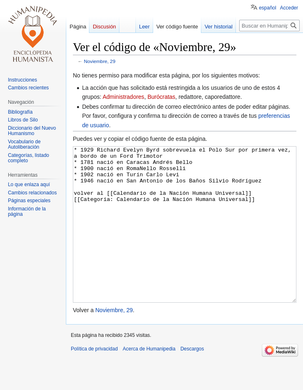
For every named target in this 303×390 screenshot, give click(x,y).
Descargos (192, 380)
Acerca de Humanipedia (149, 380)
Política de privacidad (94, 380)
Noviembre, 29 (99, 61)
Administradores (123, 96)
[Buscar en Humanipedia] (269, 25)
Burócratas (161, 96)
